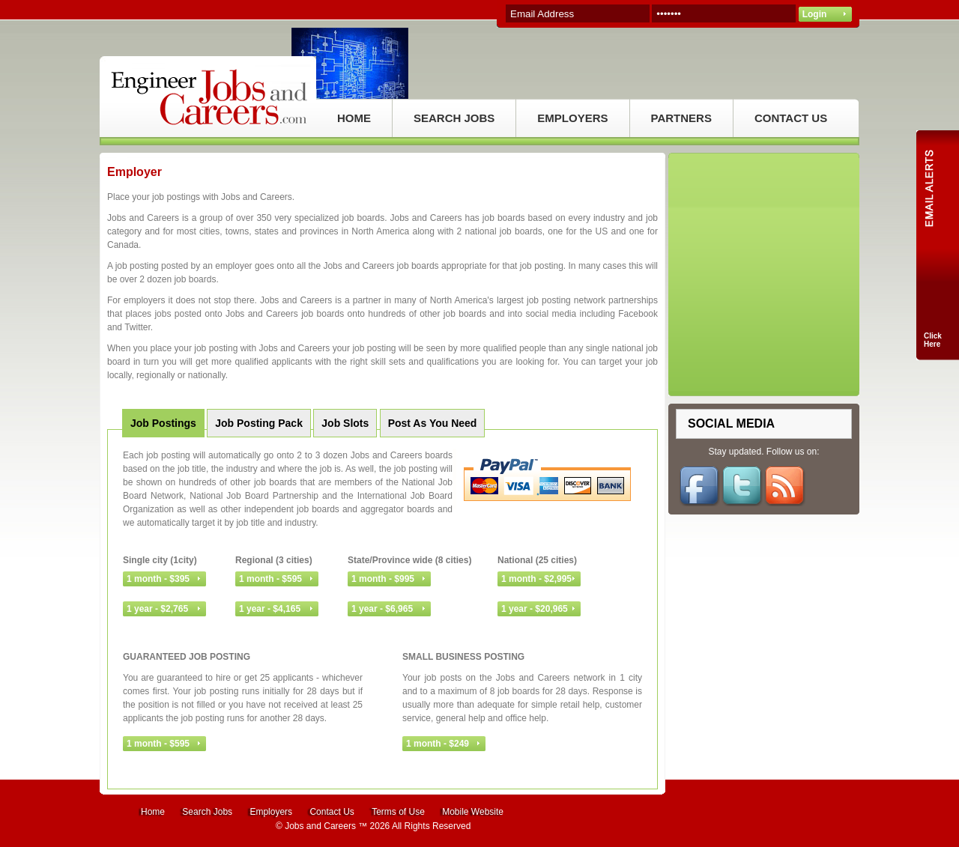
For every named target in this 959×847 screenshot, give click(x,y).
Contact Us (331, 812)
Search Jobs (207, 812)
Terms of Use (398, 812)
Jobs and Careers (320, 826)
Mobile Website (472, 812)
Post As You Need (432, 423)
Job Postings (163, 423)
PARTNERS (681, 118)
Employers (270, 812)
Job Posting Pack (259, 423)
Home (153, 812)
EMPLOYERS (572, 118)
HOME (354, 118)
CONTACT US (790, 118)
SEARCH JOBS (454, 118)
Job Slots (345, 423)
